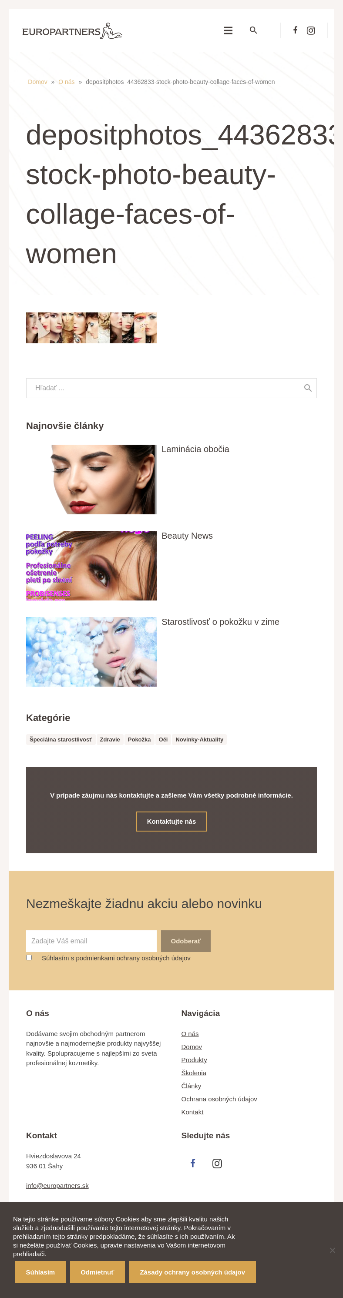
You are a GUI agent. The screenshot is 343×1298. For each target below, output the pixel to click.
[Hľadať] (259, 30)
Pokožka (139, 739)
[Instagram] (311, 30)
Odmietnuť (97, 1272)
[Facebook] (295, 30)
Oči (163, 739)
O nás (67, 81)
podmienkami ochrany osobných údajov (133, 956)
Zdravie (110, 739)
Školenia (194, 1071)
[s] (171, 388)
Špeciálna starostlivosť (61, 739)
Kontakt (193, 1110)
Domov (37, 81)
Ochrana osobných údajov (219, 1097)
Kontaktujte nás (171, 821)
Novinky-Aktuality (199, 739)
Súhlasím (40, 1272)
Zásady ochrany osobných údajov (192, 1272)
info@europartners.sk (57, 1184)
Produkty (194, 1058)
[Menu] (228, 30)
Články (192, 1084)
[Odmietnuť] (332, 1250)
